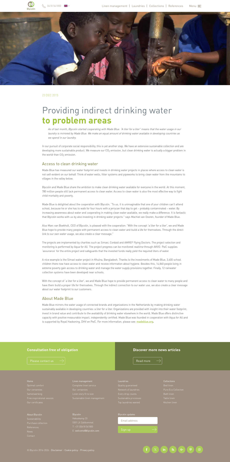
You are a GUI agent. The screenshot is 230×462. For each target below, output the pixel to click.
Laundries (138, 6)
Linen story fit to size (83, 393)
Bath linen (168, 393)
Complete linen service (84, 385)
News (30, 431)
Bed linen (168, 385)
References (175, 6)
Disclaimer (56, 450)
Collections (156, 6)
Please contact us (42, 361)
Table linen (169, 398)
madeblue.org (145, 321)
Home (30, 381)
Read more (143, 361)
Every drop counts (127, 393)
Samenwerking (34, 393)
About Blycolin (34, 414)
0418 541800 (54, 5)
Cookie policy (71, 450)
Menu (192, 6)
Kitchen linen (170, 402)
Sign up (126, 429)
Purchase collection (37, 423)
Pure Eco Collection (173, 389)
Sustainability (34, 418)
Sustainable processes (129, 398)
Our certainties (34, 389)
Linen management (114, 6)
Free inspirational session (40, 398)
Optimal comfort (35, 385)
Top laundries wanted (129, 402)
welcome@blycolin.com (87, 430)
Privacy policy (87, 450)
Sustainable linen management (88, 398)
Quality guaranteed (127, 385)
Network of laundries (128, 389)
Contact (31, 435)
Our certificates (35, 402)
